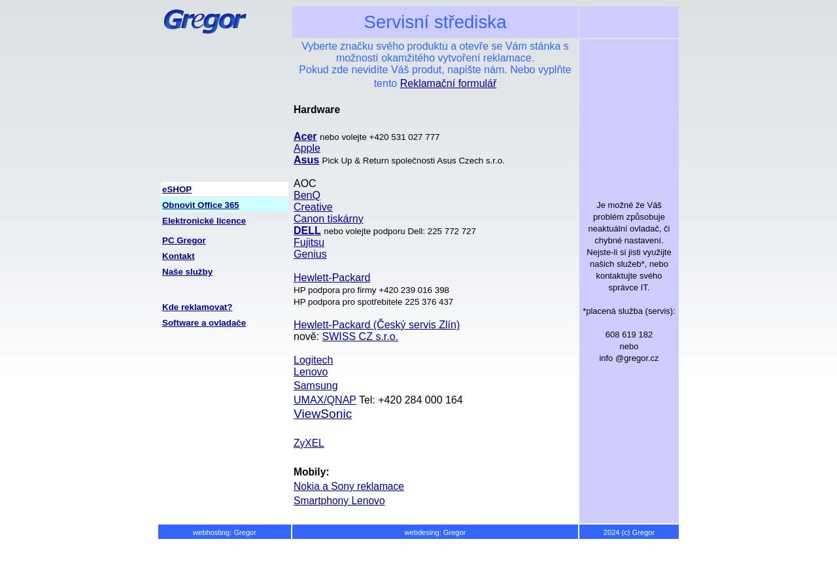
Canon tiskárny (329, 218)
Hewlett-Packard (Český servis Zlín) (377, 324)
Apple (307, 148)
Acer (305, 136)
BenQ (307, 195)
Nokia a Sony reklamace (349, 486)
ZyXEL (309, 443)
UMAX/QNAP (325, 399)
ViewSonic (323, 414)
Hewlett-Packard (332, 277)
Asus (306, 159)
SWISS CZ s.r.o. (360, 336)
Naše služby (187, 272)
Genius (310, 254)
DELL (307, 230)
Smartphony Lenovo (339, 500)
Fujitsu (309, 242)
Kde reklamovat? (197, 307)
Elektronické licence (204, 221)
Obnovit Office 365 (200, 205)
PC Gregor (184, 240)
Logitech (313, 360)
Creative (313, 207)
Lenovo (311, 371)
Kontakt (178, 256)
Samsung (316, 385)
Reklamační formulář (448, 83)
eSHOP (177, 189)
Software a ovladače (204, 323)
